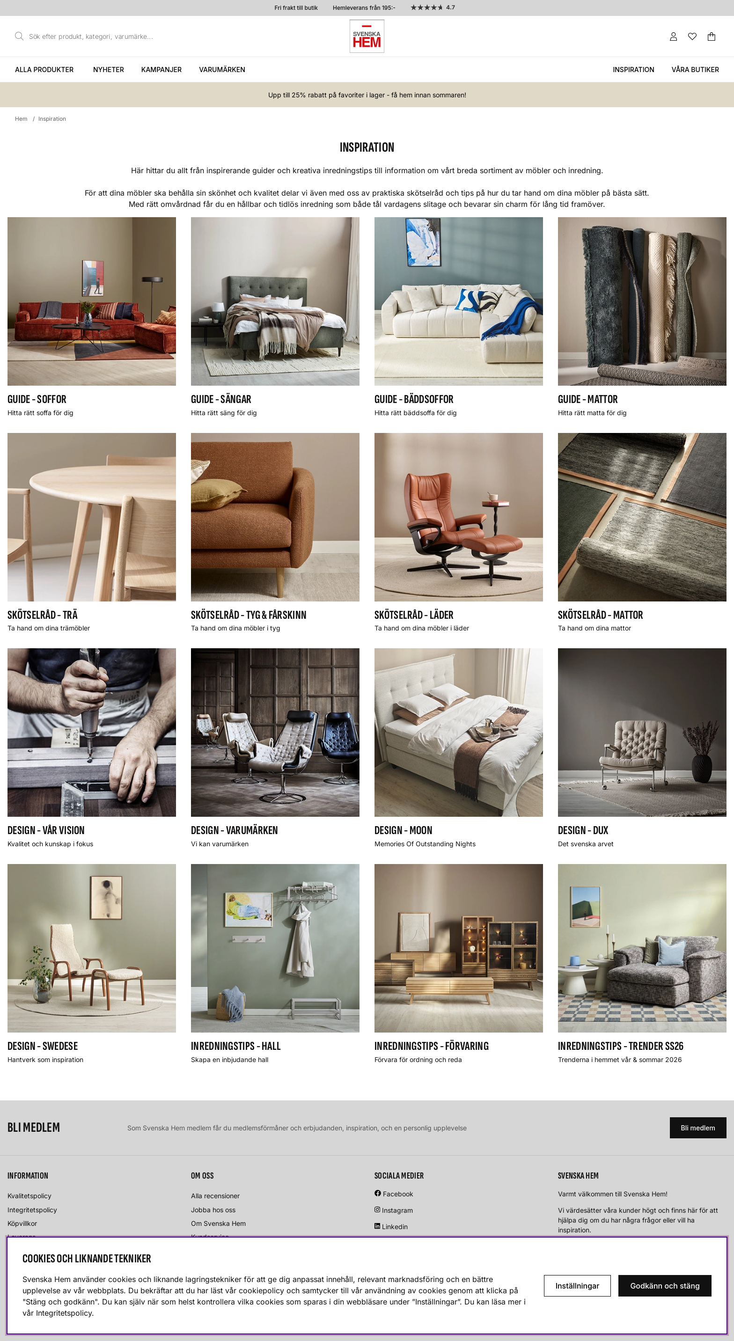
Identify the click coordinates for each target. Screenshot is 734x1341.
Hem (21, 118)
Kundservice (210, 1237)
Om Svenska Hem (218, 1223)
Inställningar (578, 1285)
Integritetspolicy (32, 1210)
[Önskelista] (692, 36)
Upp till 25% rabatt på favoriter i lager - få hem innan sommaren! (367, 95)
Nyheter (108, 69)
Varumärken (222, 69)
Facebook (398, 1194)
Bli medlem (698, 1128)
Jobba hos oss (213, 1210)
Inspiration (633, 69)
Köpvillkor (22, 1223)
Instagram (397, 1210)
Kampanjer (161, 69)
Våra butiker (695, 69)
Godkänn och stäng (665, 1285)
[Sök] (86, 36)
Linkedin (395, 1227)
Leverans (21, 1237)
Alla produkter (44, 69)
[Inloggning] (673, 36)
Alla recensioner (215, 1196)
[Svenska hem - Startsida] (367, 36)
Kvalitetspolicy (29, 1196)
